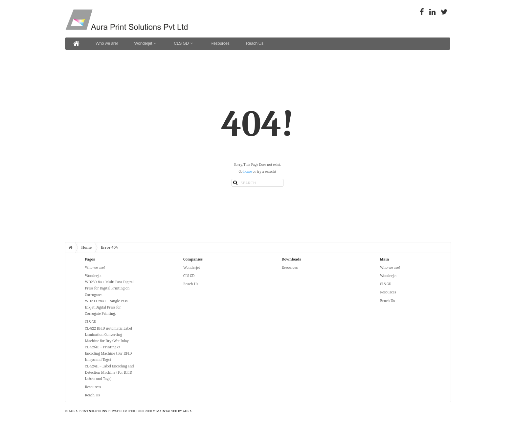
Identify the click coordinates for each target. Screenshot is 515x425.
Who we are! (107, 43)
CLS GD (184, 43)
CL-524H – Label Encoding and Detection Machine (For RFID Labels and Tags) (109, 372)
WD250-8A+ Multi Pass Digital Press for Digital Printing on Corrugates (109, 288)
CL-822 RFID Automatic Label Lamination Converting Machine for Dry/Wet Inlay (108, 334)
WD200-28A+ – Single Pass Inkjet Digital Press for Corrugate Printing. (106, 307)
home (247, 171)
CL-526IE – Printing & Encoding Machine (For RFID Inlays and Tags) (108, 353)
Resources (220, 43)
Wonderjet (145, 43)
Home (86, 247)
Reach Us (254, 43)
